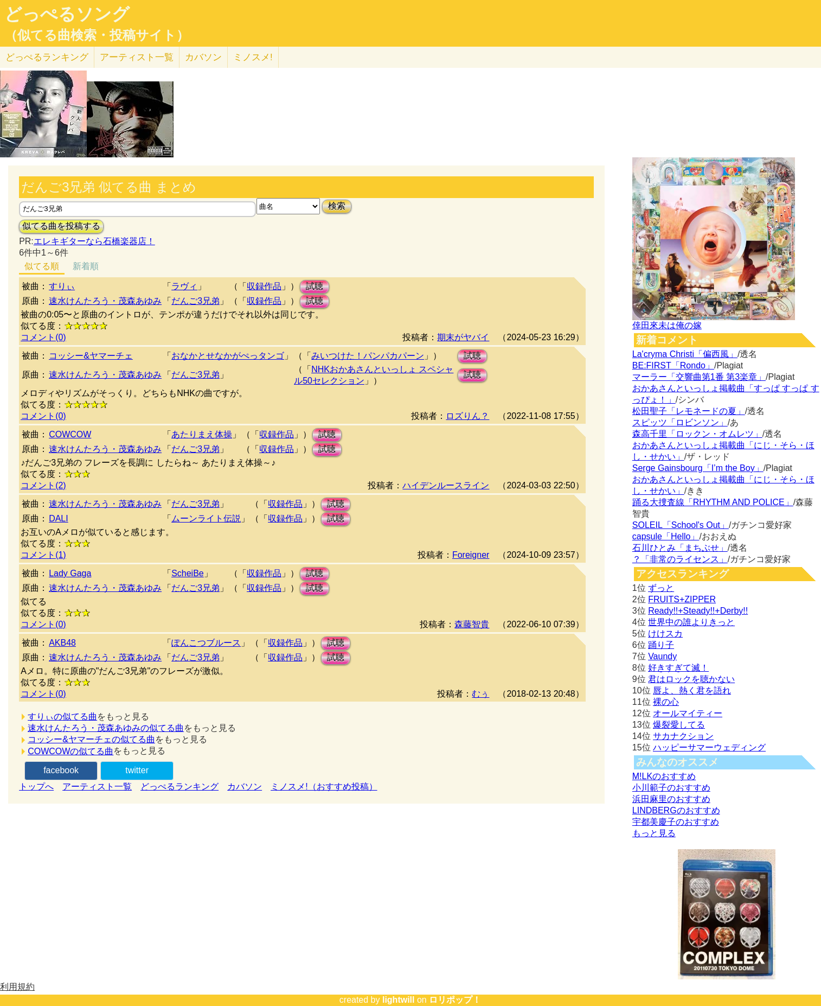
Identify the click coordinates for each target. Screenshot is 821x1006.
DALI (58, 518)
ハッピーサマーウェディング (709, 747)
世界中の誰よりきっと (691, 622)
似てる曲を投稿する (61, 226)
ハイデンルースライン (445, 485)
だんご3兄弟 (195, 300)
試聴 (314, 286)
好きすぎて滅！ (678, 667)
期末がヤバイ (463, 337)
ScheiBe (187, 573)
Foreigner (470, 554)
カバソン (203, 57)
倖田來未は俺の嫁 (667, 325)
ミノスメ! (253, 57)
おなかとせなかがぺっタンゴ (227, 355)
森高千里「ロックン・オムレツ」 (697, 433)
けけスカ (665, 633)
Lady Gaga (70, 573)
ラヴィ (184, 286)
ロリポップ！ (455, 999)
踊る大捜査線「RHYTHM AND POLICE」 (712, 502)
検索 (336, 206)
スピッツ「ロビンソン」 (680, 422)
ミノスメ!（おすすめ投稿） (324, 786)
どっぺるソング (67, 14)
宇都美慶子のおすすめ (675, 821)
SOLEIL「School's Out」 (680, 525)
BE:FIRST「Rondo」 (673, 365)
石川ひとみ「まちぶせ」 (680, 547)
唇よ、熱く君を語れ (692, 690)
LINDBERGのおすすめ (676, 810)
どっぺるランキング (179, 786)
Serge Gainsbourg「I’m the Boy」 (698, 468)
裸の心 (666, 701)
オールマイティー (687, 713)
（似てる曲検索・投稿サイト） (96, 35)
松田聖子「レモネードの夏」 (688, 411)
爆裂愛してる (679, 724)
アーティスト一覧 (97, 786)
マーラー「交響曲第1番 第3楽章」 (699, 376)
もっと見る (654, 833)
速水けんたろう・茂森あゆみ (105, 300)
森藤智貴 (471, 624)
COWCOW (70, 434)
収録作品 (264, 286)
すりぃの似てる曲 (62, 716)
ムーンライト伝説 (206, 518)
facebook (61, 770)
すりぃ (62, 286)
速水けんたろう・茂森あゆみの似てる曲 (106, 728)
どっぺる (46, 57)
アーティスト (137, 57)
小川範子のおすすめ (671, 787)
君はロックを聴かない (691, 679)
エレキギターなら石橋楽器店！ (94, 241)
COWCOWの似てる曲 (70, 751)
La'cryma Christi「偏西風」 (684, 354)
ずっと (661, 588)
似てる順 (41, 266)
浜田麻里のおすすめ (671, 799)
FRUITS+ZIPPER (682, 599)
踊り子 (661, 645)
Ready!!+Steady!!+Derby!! (698, 610)
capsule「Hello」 (666, 536)
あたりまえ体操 (201, 434)
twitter (137, 770)
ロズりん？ (467, 416)
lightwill (398, 999)
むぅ (480, 693)
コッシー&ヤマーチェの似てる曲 (91, 739)
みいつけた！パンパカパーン (367, 355)
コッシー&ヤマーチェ (91, 355)
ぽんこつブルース (206, 642)
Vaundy (662, 656)
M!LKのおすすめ (664, 776)
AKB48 (62, 642)
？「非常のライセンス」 (680, 559)
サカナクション (683, 736)
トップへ (36, 786)
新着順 (86, 266)
